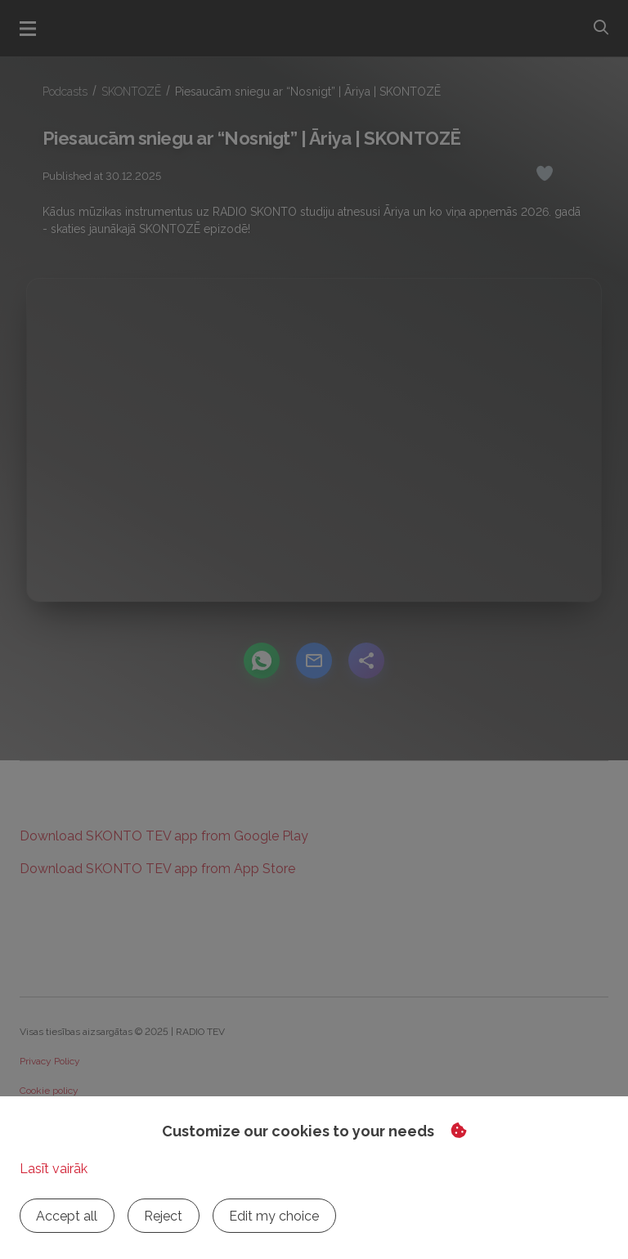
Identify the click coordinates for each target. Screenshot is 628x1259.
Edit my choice (268, 1216)
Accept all (65, 1216)
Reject (160, 1216)
